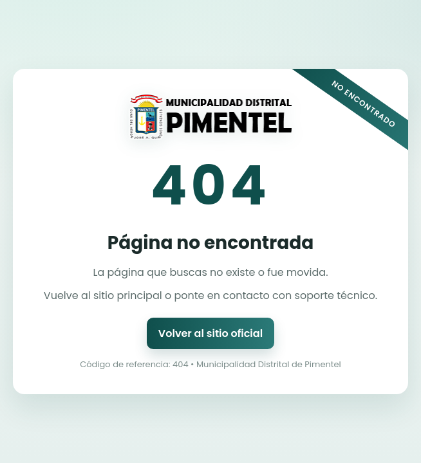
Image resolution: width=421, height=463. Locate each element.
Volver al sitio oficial (210, 333)
